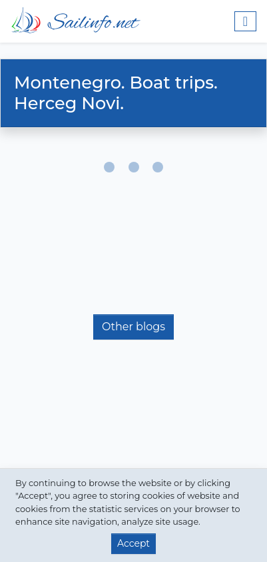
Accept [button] (133, 543)
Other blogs (133, 326)
